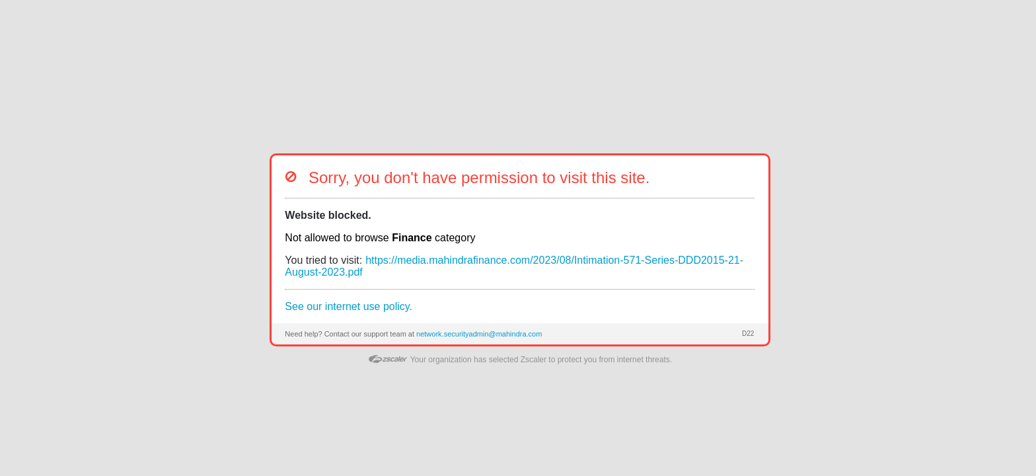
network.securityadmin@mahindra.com (479, 334)
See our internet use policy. (348, 306)
